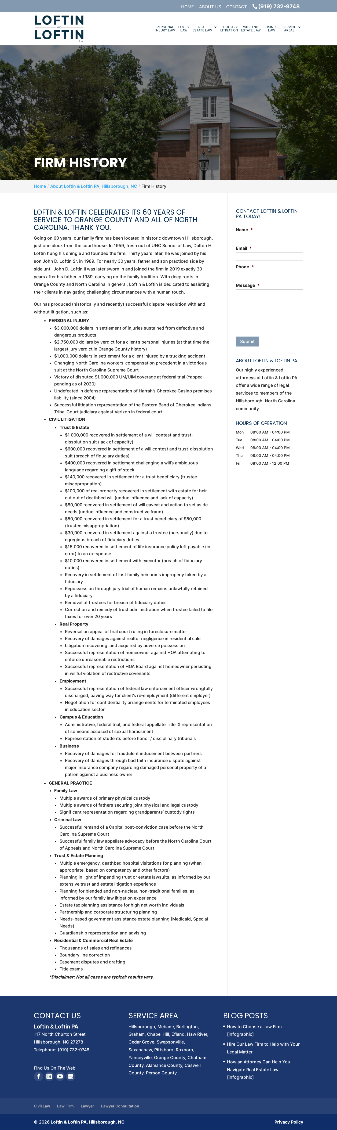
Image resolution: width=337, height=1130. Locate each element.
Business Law (271, 29)
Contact (236, 7)
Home (187, 7)
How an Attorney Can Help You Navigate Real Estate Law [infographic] (258, 1069)
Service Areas (289, 29)
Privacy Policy (288, 1122)
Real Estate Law (202, 29)
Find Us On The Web (54, 1068)
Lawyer (87, 1106)
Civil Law (42, 1106)
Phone (245, 266)
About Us (210, 7)
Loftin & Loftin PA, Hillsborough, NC (87, 1122)
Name (244, 229)
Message (248, 285)
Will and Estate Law (251, 29)
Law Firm (65, 1106)
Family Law (183, 29)
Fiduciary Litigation (229, 29)
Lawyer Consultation (120, 1106)
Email (244, 248)
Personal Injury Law (165, 29)
